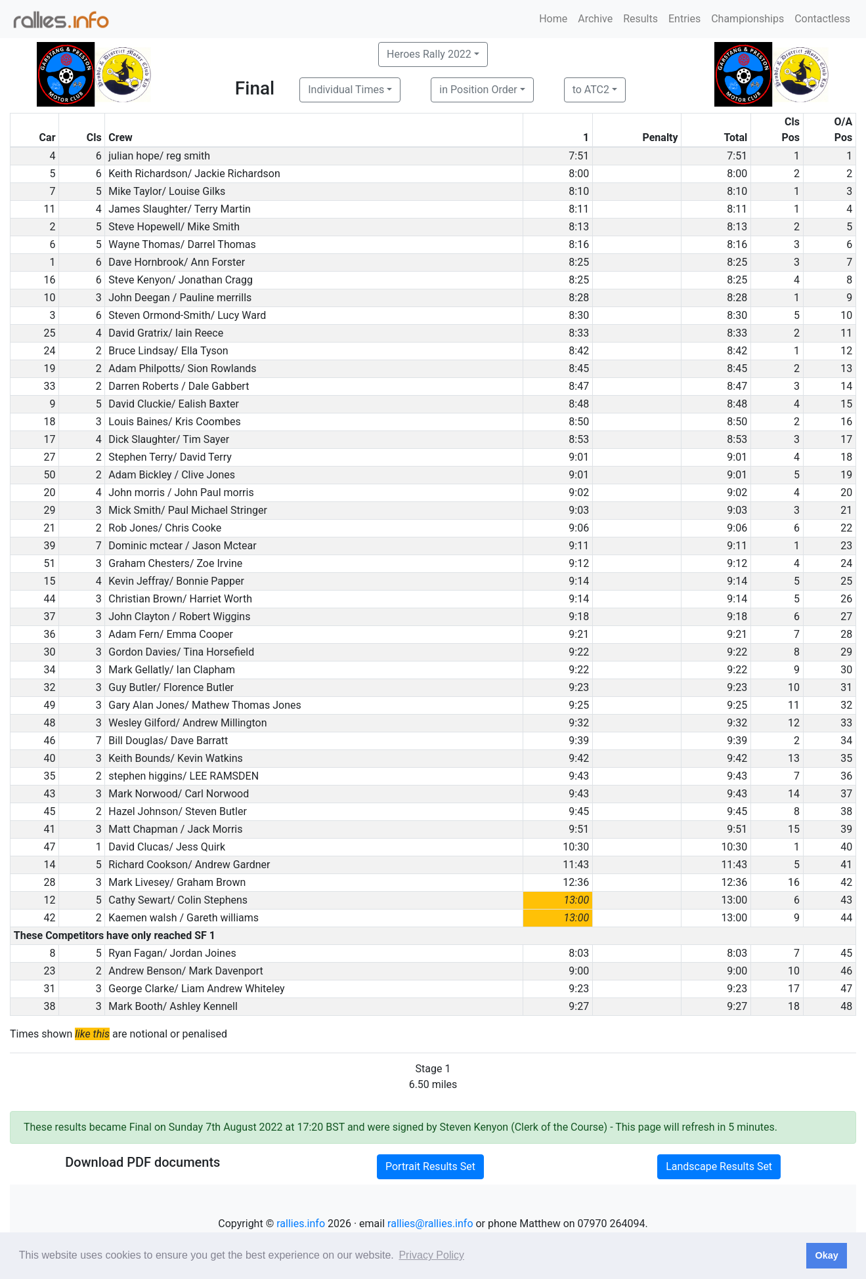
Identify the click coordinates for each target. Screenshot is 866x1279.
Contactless (822, 18)
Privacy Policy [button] (431, 1255)
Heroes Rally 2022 (429, 54)
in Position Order (478, 89)
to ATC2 (591, 89)
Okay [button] (826, 1255)
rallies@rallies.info (430, 1223)
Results (640, 18)
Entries (684, 18)
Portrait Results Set (430, 1166)
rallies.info (300, 1223)
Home (553, 18)
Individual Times (346, 89)
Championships (747, 18)
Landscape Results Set (719, 1166)
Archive (595, 18)
